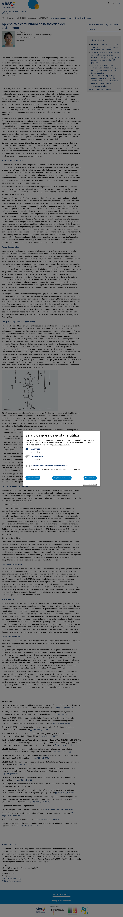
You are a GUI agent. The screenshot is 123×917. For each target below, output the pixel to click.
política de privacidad (61, 445)
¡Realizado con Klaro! (90, 485)
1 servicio (35, 452)
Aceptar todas (90, 478)
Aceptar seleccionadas (62, 478)
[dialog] (61, 458)
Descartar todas (33, 478)
